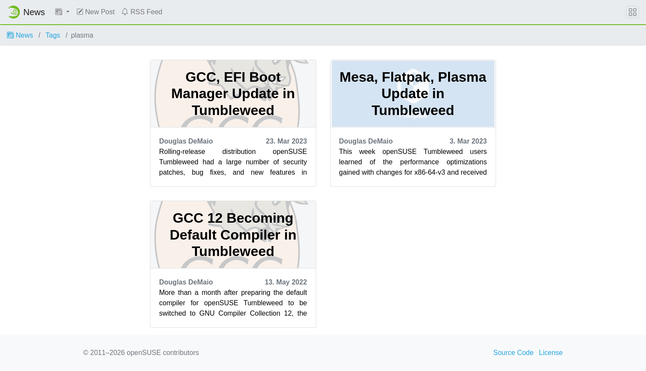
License (551, 352)
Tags (53, 35)
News (20, 35)
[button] (62, 12)
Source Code (513, 352)
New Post (95, 12)
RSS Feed (141, 12)
